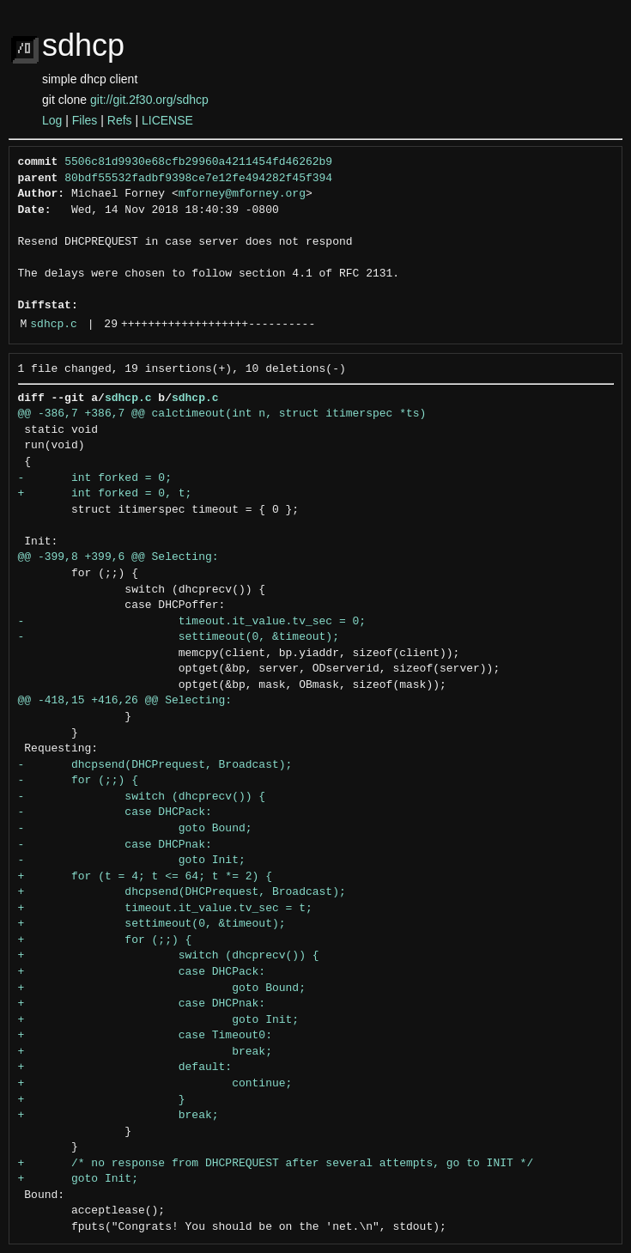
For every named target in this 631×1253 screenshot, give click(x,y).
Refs (119, 120)
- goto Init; (132, 860)
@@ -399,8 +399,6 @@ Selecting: (118, 557)
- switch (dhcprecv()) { (142, 797)
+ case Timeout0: (145, 1035)
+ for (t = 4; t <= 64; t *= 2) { (145, 877)
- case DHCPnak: (115, 845)
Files (85, 120)
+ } (101, 1100)
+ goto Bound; (162, 988)
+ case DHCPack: (142, 972)
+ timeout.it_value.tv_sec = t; (165, 908)
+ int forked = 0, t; (105, 494)
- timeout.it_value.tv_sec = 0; (192, 622)
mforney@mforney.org (242, 194)
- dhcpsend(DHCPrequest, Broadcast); (155, 765)
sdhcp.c (53, 324)
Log (52, 120)
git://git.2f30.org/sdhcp (149, 99)
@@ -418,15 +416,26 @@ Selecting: (125, 701)
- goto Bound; (135, 828)
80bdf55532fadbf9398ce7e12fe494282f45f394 (198, 178)
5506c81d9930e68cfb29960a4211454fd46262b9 (198, 162)
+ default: (125, 1067)
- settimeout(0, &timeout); (178, 637)
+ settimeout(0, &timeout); (152, 924)
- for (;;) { (78, 780)
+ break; (145, 1052)
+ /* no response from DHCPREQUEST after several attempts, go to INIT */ (276, 1163)
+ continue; (155, 1084)
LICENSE (167, 120)
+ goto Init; (159, 1020)
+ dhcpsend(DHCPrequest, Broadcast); (182, 892)
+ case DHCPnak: (142, 1004)
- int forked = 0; (95, 478)
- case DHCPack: (115, 812)
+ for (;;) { (105, 940)
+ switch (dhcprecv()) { (168, 956)
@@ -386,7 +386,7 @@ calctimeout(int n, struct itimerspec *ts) (222, 414)
